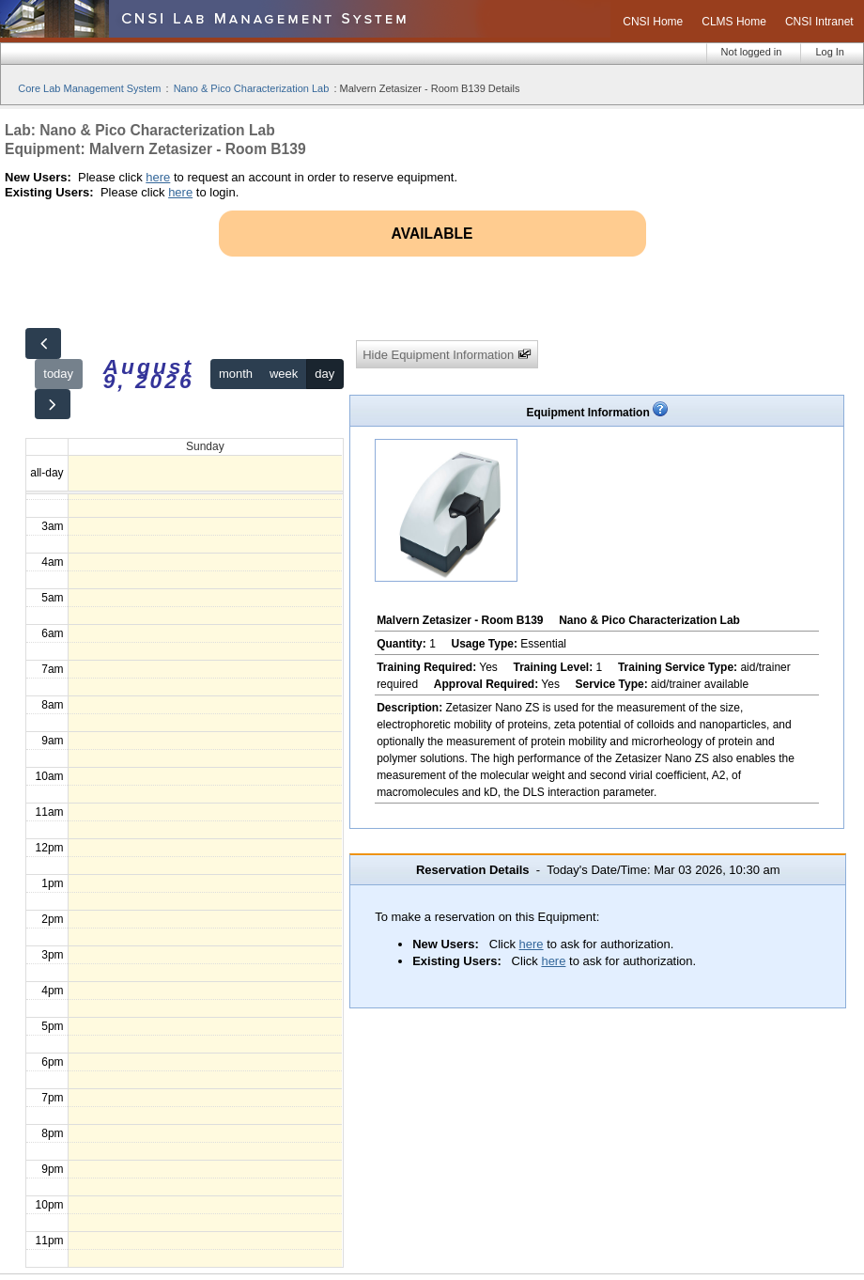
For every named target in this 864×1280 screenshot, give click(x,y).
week (284, 374)
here (158, 177)
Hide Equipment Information (447, 355)
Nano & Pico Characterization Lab (252, 88)
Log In (829, 51)
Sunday (205, 446)
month (236, 374)
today (58, 374)
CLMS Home (734, 21)
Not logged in (751, 51)
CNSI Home (653, 21)
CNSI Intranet (819, 21)
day (324, 374)
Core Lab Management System (89, 88)
